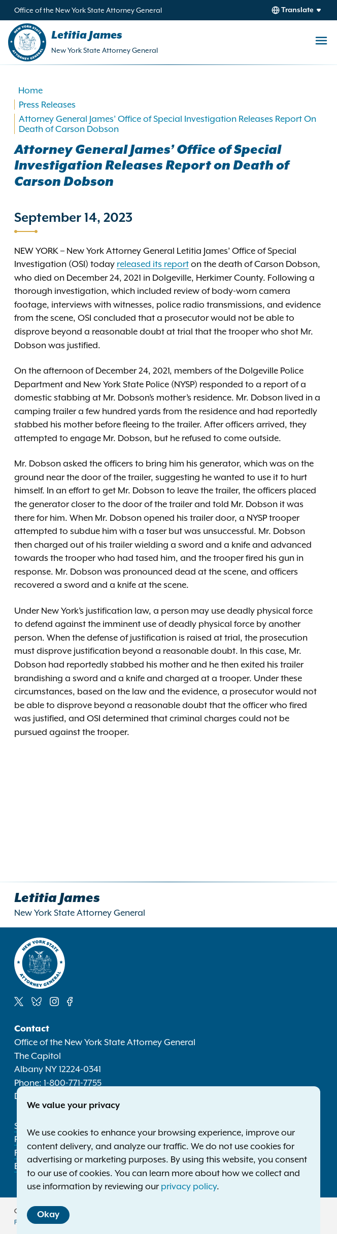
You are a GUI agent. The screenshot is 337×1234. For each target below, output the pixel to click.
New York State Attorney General (104, 50)
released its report (153, 264)
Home (30, 90)
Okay (48, 1215)
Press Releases (47, 104)
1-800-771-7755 (73, 1083)
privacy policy (189, 1186)
